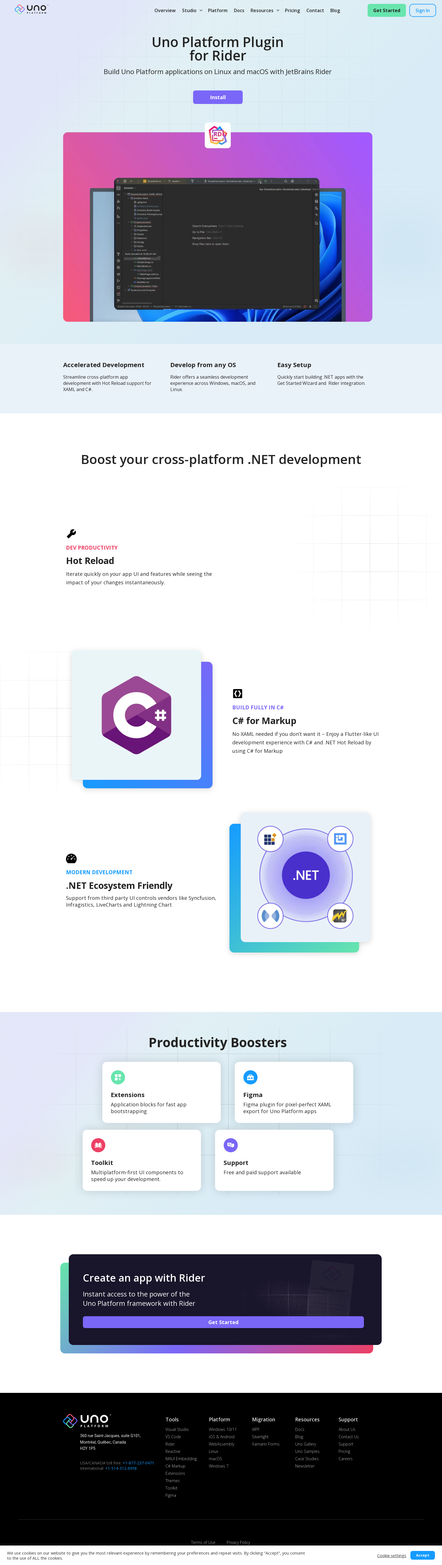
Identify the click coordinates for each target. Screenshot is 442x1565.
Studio (191, 10)
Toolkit (102, 1162)
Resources (264, 10)
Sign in (423, 10)
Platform (217, 10)
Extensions (128, 1094)
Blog (335, 10)
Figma (253, 1094)
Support (236, 1162)
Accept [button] (422, 1555)
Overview (165, 10)
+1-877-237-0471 (138, 1463)
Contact (315, 10)
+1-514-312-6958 (121, 1468)
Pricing (292, 10)
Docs (239, 10)
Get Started (386, 10)
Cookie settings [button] (391, 1555)
